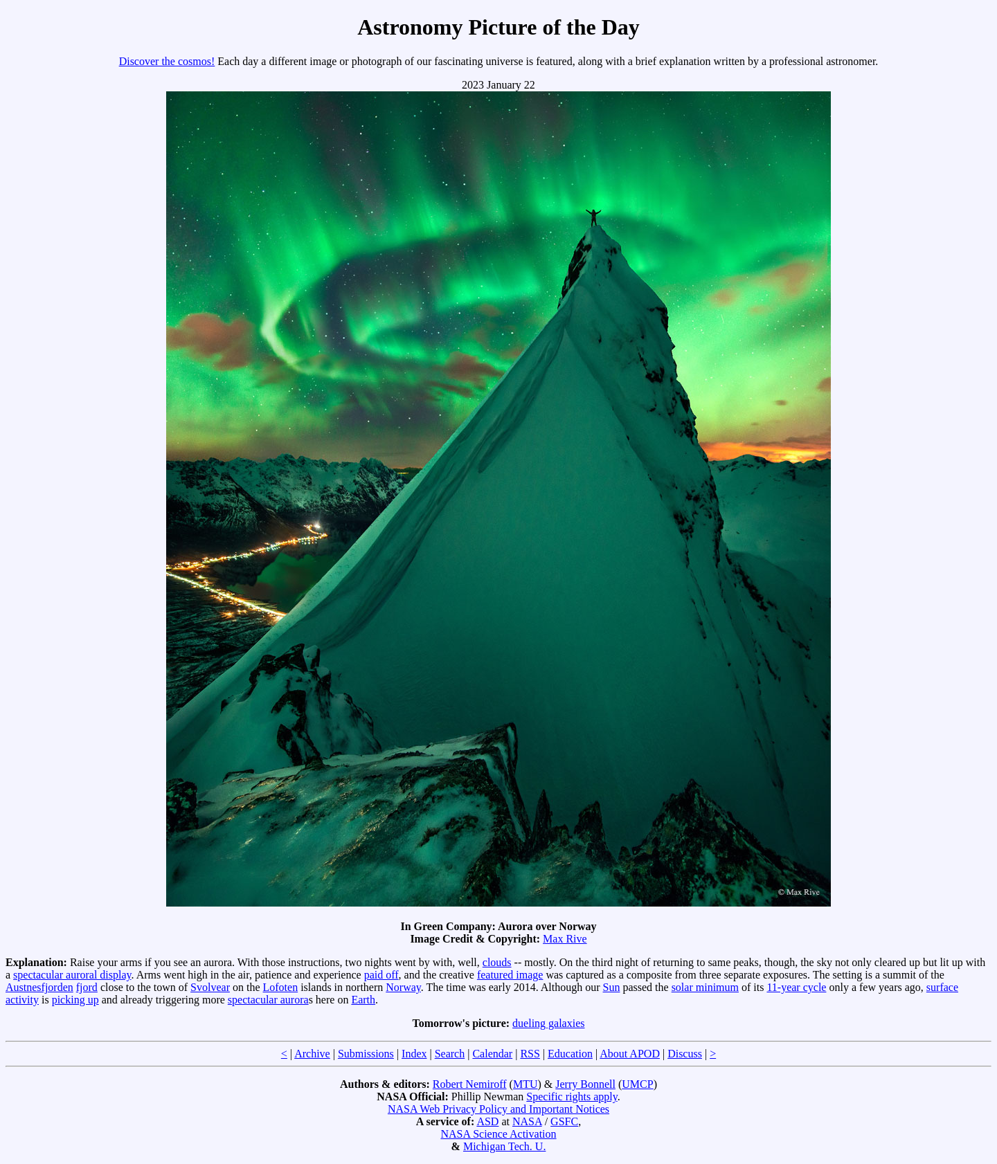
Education (570, 1054)
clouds (497, 962)
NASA (527, 1121)
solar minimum (705, 987)
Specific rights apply (571, 1096)
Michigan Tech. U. (504, 1146)
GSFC (564, 1121)
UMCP (637, 1084)
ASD (487, 1121)
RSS (529, 1054)
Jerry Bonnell (585, 1084)
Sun (611, 987)
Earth (363, 1000)
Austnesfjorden (39, 987)
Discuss (684, 1054)
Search (450, 1054)
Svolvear (210, 987)
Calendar (492, 1054)
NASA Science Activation (498, 1134)
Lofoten (280, 987)
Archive (312, 1054)
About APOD (630, 1054)
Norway (403, 987)
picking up (75, 1000)
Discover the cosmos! (167, 61)
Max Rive (565, 939)
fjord (87, 987)
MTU (525, 1084)
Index (414, 1054)
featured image (510, 975)
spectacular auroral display (72, 975)
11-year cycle (796, 987)
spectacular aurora (268, 1000)
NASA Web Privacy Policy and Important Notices (498, 1109)
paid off (381, 975)
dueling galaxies (548, 1023)
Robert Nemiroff (470, 1084)
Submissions (366, 1054)
